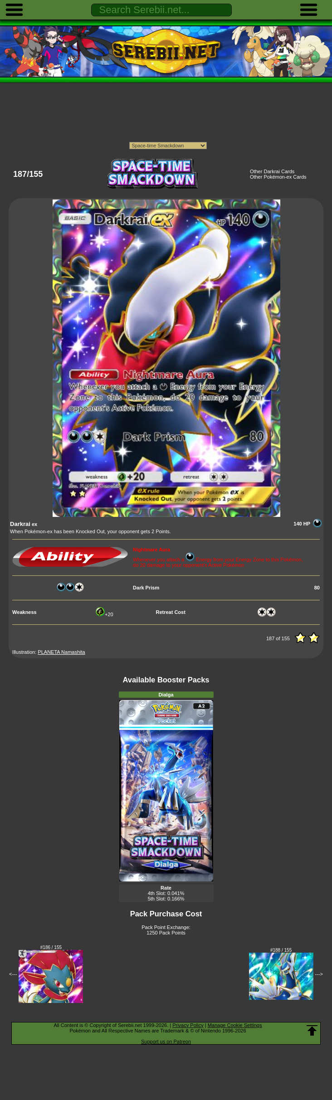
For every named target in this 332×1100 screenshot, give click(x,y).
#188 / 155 (281, 950)
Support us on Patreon (166, 1041)
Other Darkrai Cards (272, 171)
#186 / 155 (51, 947)
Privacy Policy (187, 1025)
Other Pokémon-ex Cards (278, 177)
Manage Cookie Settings (235, 1025)
